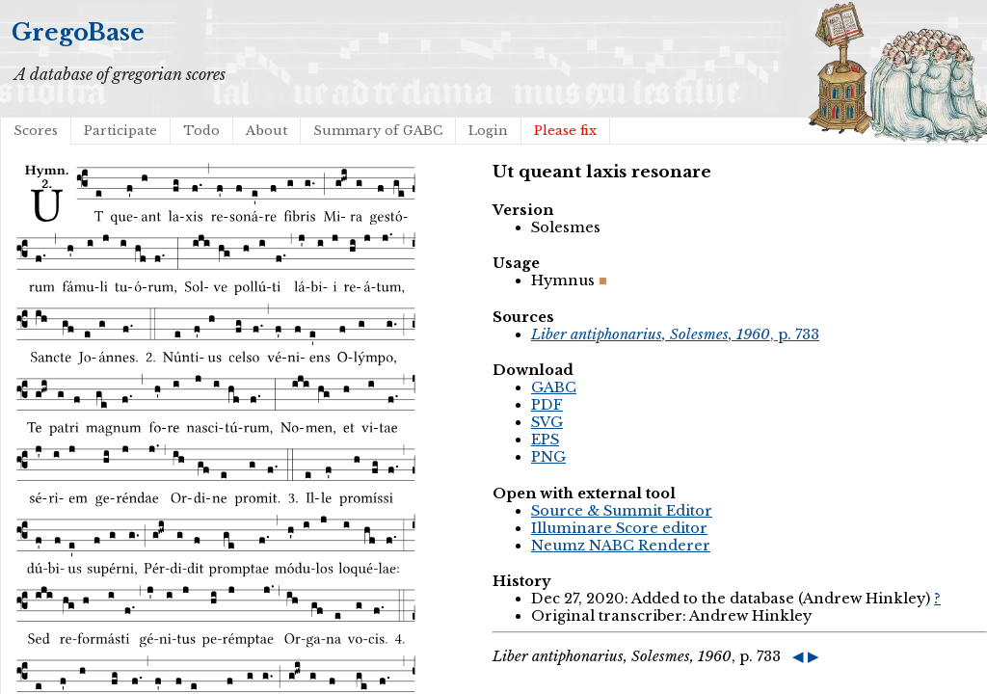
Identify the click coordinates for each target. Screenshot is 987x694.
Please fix (565, 130)
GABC (553, 387)
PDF (547, 405)
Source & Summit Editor (621, 511)
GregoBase (78, 32)
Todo (201, 130)
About (266, 130)
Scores (35, 130)
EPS (545, 439)
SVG (547, 422)
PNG (548, 457)
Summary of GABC (377, 130)
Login (488, 130)
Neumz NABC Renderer (620, 545)
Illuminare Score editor (619, 528)
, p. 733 (675, 334)
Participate (120, 130)
